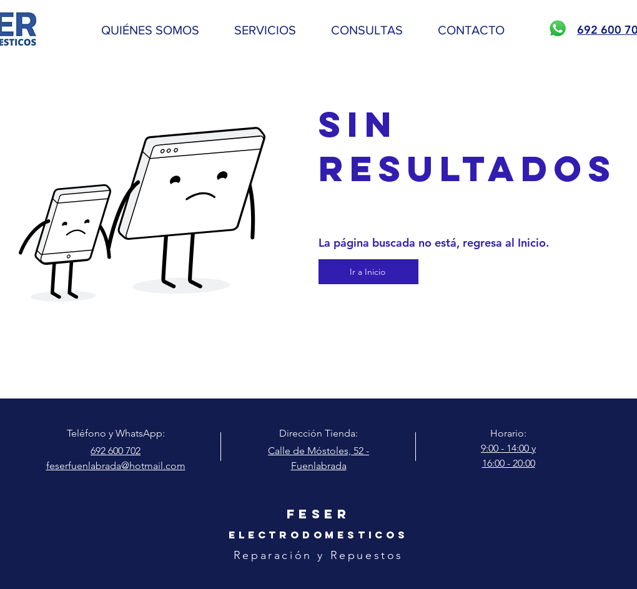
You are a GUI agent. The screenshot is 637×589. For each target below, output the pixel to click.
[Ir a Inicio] (368, 271)
